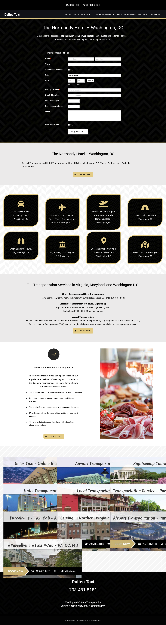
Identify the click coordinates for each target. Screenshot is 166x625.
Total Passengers (52, 101)
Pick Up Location (52, 89)
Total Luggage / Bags (54, 106)
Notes (47, 112)
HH (69, 85)
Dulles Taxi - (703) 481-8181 (83, 4)
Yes (71, 70)
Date (47, 75)
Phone (48, 64)
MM (78, 85)
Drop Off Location (53, 95)
